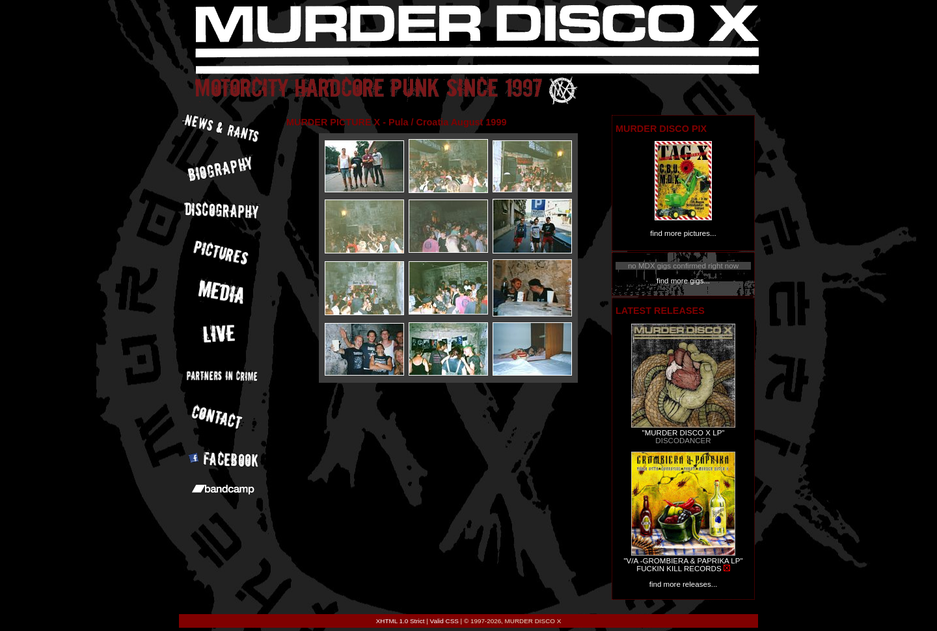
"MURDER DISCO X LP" (683, 433)
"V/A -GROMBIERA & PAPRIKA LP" (682, 561)
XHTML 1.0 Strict (400, 621)
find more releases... (683, 584)
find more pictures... (683, 233)
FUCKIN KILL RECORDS (678, 569)
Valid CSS (444, 621)
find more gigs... (683, 281)
